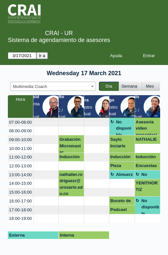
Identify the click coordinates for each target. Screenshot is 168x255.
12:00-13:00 (20, 165)
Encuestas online (146, 166)
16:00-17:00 (20, 201)
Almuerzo (124, 175)
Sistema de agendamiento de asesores (59, 40)
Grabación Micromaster (70, 145)
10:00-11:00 (20, 148)
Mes (150, 86)
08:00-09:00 (20, 130)
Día (108, 86)
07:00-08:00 (20, 122)
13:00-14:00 (20, 174)
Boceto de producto (120, 201)
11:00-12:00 (20, 157)
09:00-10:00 (20, 139)
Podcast (118, 209)
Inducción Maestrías (70, 157)
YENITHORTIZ (147, 186)
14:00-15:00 (20, 183)
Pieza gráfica (117, 166)
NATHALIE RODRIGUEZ (147, 140)
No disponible (123, 127)
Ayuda (116, 55)
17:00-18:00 (20, 209)
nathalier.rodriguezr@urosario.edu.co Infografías (71, 184)
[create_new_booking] (46, 122)
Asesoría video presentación (146, 127)
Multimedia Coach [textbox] (30, 86)
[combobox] (53, 86)
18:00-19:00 (20, 218)
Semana (129, 86)
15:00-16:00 (20, 192)
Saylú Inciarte (117, 142)
